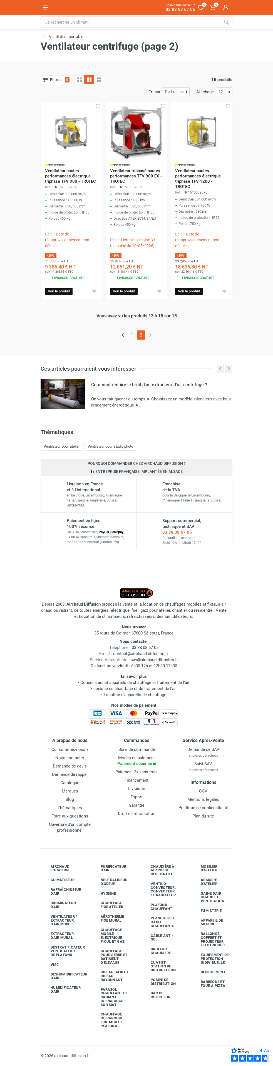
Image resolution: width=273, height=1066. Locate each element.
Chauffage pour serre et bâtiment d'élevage (109, 956)
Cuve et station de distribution (159, 966)
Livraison (136, 788)
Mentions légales (203, 799)
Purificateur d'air (109, 868)
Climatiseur (58, 880)
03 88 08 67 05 (177, 532)
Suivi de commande (136, 749)
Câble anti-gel (157, 938)
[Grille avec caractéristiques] (89, 79)
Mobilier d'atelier (204, 868)
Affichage (205, 91)
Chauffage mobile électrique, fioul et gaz (108, 935)
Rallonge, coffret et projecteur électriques (208, 939)
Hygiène (104, 893)
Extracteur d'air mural (58, 936)
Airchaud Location (55, 868)
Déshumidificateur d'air (62, 976)
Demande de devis (70, 766)
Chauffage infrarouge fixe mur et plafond (107, 1020)
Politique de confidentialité (203, 807)
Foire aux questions (69, 816)
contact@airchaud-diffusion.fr (140, 653)
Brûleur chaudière (156, 951)
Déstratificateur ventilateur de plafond (62, 951)
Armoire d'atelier (204, 882)
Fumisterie (207, 911)
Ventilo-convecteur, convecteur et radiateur (159, 889)
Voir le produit (59, 291)
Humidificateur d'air (61, 989)
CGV (203, 791)
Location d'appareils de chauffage (135, 694)
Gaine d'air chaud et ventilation (208, 897)
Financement (136, 780)
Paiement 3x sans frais (136, 771)
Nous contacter (69, 757)
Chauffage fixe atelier (107, 905)
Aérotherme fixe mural (108, 918)
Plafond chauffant (157, 907)
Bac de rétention (156, 995)
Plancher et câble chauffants (158, 922)
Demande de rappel (70, 774)
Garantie (136, 805)
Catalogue (69, 782)
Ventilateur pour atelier (62, 446)
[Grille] (80, 79)
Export (137, 796)
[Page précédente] (123, 335)
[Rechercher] (226, 22)
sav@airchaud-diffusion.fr (154, 659)
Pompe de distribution (159, 982)
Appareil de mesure (207, 922)
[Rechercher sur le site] (131, 22)
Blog (70, 799)
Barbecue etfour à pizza (208, 984)
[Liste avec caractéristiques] (99, 79)
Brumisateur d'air (59, 905)
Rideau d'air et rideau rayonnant (110, 976)
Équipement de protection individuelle (210, 959)
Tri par (154, 91)
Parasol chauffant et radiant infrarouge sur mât (109, 997)
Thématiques (70, 807)
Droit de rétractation (136, 813)
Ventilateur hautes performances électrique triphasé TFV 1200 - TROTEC (198, 178)
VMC (50, 964)
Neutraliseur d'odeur (109, 882)
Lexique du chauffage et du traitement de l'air (135, 688)
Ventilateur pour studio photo (110, 446)
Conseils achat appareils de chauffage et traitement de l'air (135, 682)
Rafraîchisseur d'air (61, 891)
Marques (70, 791)
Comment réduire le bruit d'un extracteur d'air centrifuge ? (149, 384)
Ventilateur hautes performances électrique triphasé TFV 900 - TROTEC (70, 176)
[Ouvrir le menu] (46, 7)
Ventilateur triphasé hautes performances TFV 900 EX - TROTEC (136, 176)
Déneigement (208, 972)
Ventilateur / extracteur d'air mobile (59, 920)
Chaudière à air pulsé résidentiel (158, 870)
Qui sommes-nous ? (69, 749)
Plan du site (203, 816)
